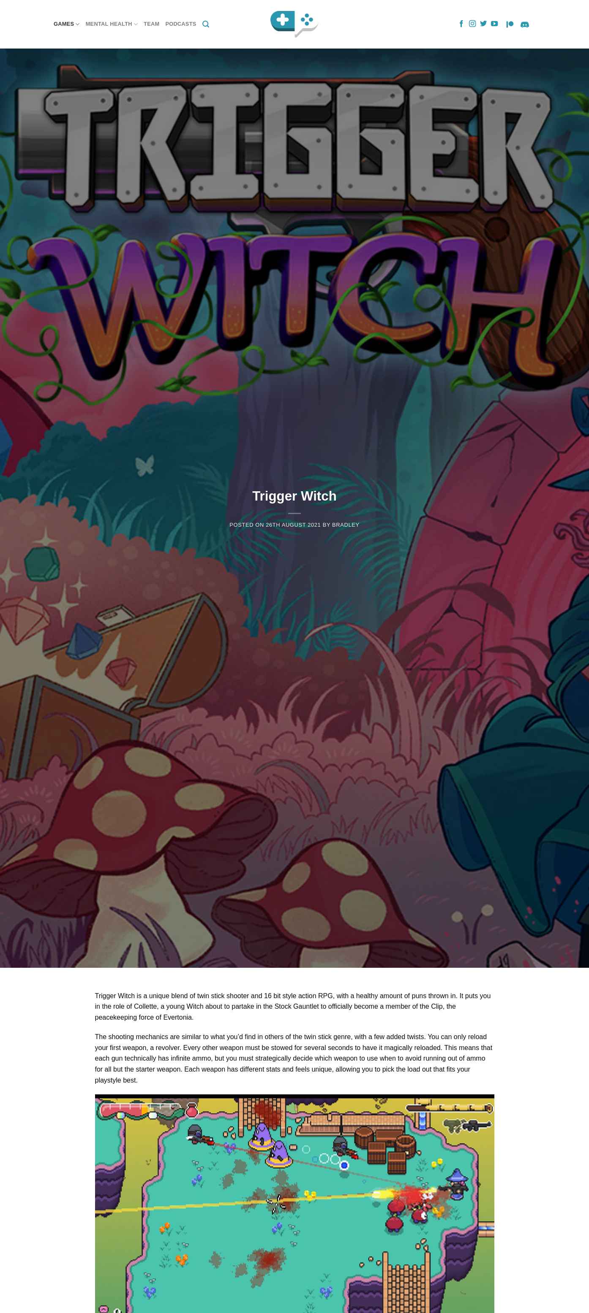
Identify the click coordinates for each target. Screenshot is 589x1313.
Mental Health (112, 24)
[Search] (205, 24)
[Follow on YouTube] (494, 24)
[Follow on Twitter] (483, 24)
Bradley (346, 525)
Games (67, 24)
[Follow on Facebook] (461, 24)
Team (151, 24)
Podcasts (180, 24)
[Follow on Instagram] (472, 24)
